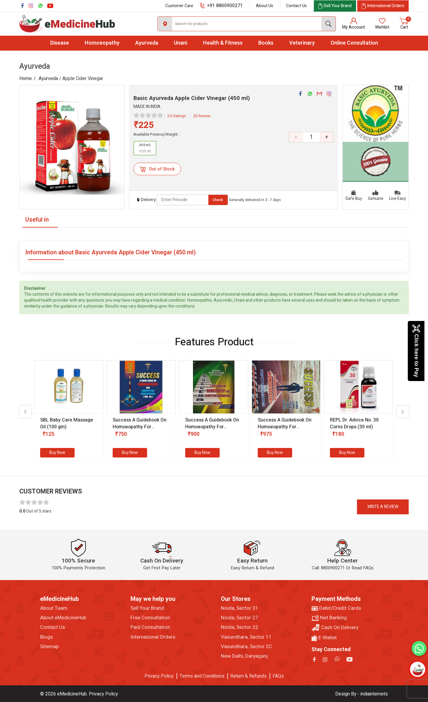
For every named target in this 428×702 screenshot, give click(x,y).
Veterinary (302, 43)
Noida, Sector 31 (239, 608)
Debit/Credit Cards (336, 608)
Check (218, 200)
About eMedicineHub (63, 617)
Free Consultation (150, 617)
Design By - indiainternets (361, 694)
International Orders (152, 637)
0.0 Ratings (176, 116)
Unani (180, 43)
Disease (59, 43)
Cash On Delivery (334, 628)
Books (265, 43)
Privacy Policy (159, 676)
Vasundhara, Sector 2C (246, 646)
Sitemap (49, 646)
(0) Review (201, 116)
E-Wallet (324, 637)
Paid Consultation (150, 627)
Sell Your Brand (147, 608)
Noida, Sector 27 (239, 617)
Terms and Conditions (202, 676)
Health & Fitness (223, 43)
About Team (53, 608)
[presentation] (25, 412)
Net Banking (329, 617)
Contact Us (296, 6)
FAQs (278, 676)
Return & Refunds (248, 676)
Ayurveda (146, 43)
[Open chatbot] (417, 669)
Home (25, 78)
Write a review (382, 507)
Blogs (46, 637)
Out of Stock (157, 169)
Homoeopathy (102, 43)
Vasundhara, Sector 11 (246, 637)
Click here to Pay (416, 351)
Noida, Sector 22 (239, 627)
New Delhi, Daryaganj (244, 656)
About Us (264, 6)
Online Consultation (354, 43)
